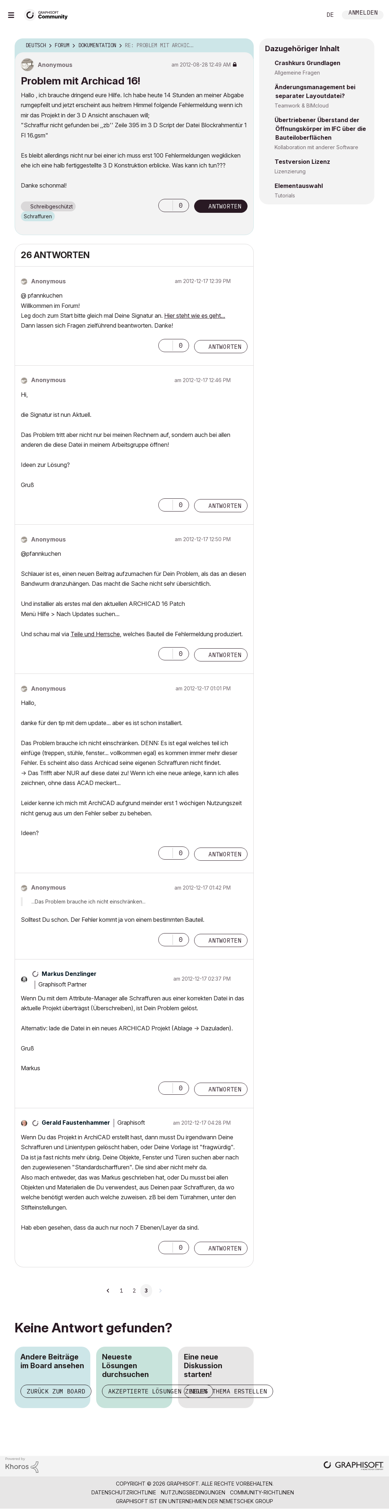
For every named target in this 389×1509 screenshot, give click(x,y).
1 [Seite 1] (121, 1290)
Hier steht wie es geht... (194, 315)
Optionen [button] (243, 45)
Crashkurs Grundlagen (307, 63)
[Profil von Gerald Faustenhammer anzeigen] (76, 1122)
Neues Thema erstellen (228, 1391)
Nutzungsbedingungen (193, 1492)
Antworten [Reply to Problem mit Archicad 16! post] (224, 206)
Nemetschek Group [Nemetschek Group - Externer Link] (246, 1501)
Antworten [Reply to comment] (224, 346)
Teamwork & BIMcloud (302, 105)
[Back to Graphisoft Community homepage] (48, 14)
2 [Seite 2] (134, 1290)
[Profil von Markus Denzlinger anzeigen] (69, 973)
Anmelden (363, 13)
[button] (166, 205)
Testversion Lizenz (302, 161)
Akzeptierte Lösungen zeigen (157, 1391)
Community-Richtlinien (262, 1492)
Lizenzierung (290, 171)
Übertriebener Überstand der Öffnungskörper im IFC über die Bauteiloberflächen (320, 128)
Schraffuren (38, 216)
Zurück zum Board (56, 1391)
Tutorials (285, 195)
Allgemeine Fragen (297, 72)
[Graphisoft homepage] (354, 1466)
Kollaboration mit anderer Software (316, 147)
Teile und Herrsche (95, 634)
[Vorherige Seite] (108, 1290)
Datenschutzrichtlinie (123, 1492)
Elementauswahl (299, 185)
